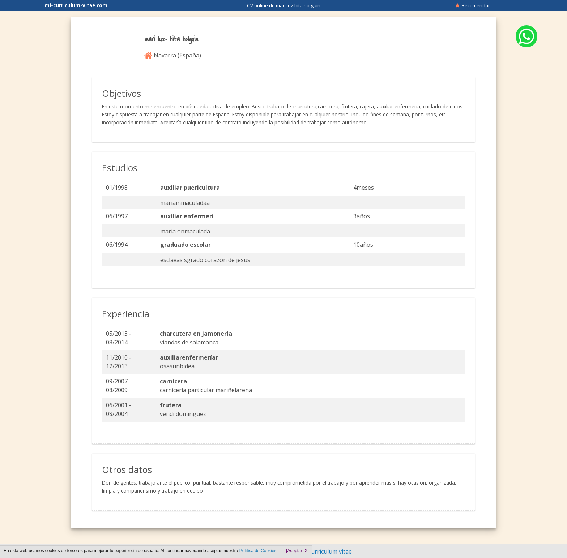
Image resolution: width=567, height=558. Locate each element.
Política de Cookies (258, 550)
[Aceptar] (294, 550)
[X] (306, 550)
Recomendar (472, 5)
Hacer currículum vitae (321, 551)
